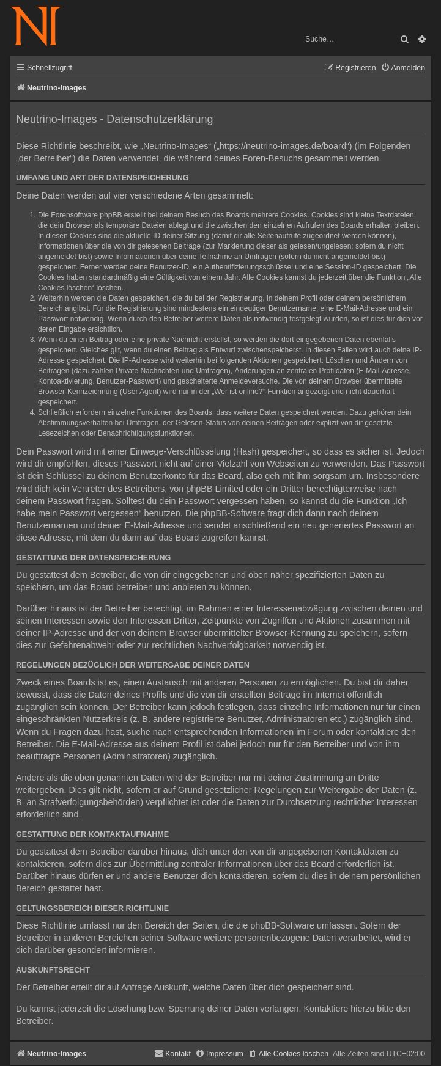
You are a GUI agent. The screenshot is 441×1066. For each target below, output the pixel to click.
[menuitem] (402, 68)
